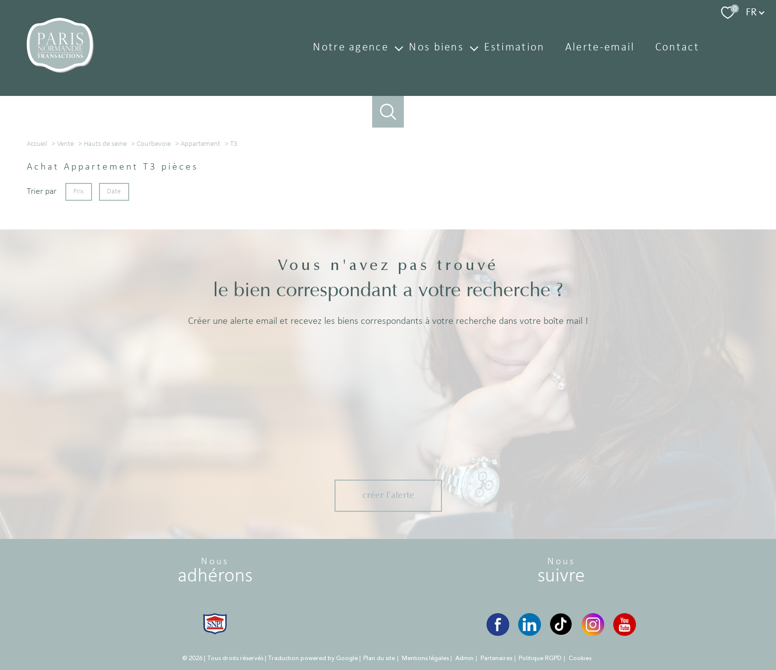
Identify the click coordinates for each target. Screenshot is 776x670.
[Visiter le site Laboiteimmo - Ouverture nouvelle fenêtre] (388, 653)
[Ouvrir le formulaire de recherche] (388, 112)
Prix (78, 298)
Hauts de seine (105, 251)
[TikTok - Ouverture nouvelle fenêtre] (561, 598)
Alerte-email (600, 47)
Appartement (200, 251)
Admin (464, 632)
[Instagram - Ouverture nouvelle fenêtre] (593, 598)
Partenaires (496, 632)
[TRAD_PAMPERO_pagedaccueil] (60, 70)
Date (114, 298)
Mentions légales (425, 632)
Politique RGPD (540, 632)
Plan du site (379, 632)
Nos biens (436, 47)
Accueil (37, 251)
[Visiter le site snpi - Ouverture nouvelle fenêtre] (215, 598)
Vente (65, 251)
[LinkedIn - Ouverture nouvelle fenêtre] (529, 598)
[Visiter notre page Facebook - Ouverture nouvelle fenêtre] (497, 598)
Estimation (514, 47)
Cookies (580, 632)
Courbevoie (154, 251)
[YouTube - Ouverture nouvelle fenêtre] (624, 598)
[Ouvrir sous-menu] (398, 48)
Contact (677, 47)
